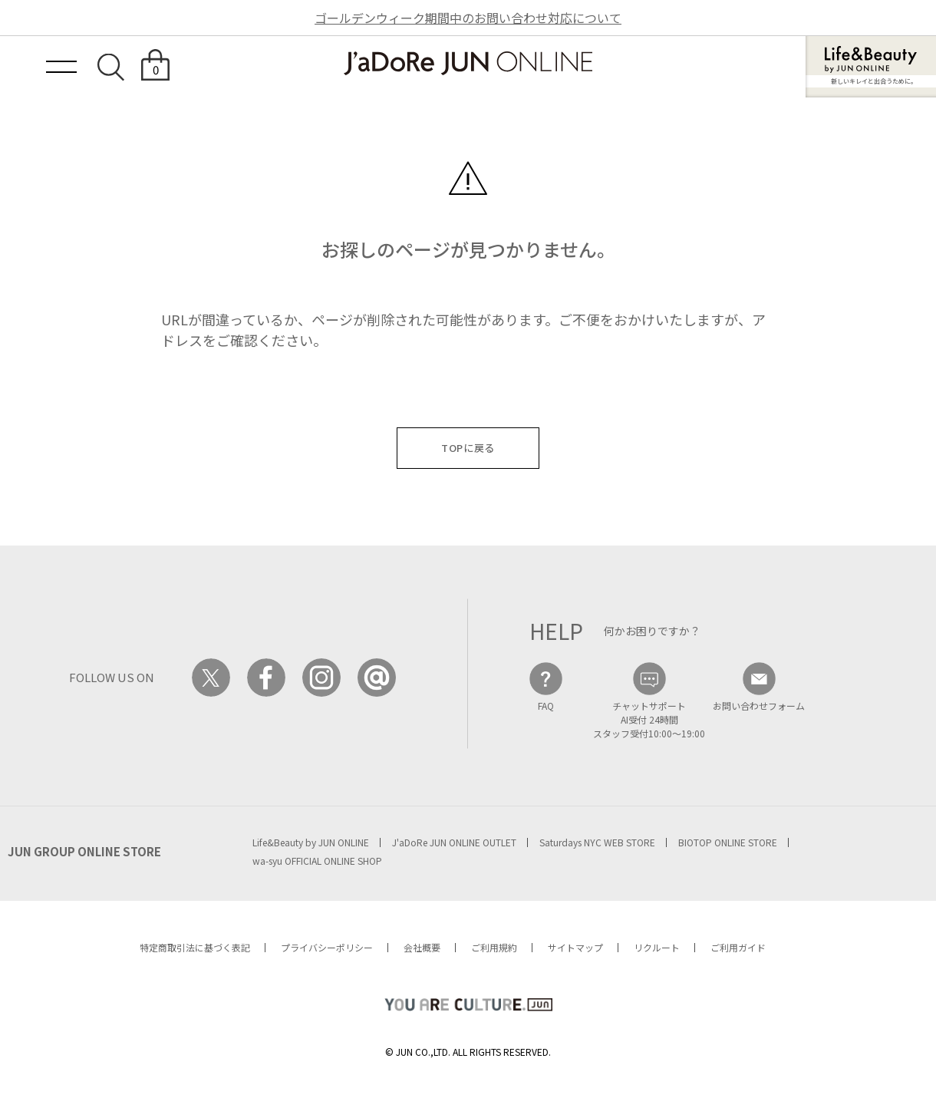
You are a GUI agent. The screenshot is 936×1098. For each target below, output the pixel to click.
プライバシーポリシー (327, 947)
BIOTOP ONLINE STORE (727, 842)
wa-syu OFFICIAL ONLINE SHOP (317, 860)
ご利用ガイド (738, 947)
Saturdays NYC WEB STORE (597, 842)
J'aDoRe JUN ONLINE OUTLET (454, 842)
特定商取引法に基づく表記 (195, 947)
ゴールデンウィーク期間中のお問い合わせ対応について (468, 17)
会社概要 (422, 947)
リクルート (657, 947)
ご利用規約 (494, 947)
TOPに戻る (468, 447)
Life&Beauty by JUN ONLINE (310, 842)
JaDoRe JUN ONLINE (468, 63)
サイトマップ (575, 947)
